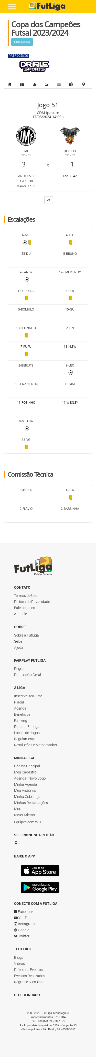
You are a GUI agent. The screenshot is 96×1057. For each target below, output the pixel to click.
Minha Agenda (25, 784)
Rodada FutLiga (26, 727)
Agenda (20, 708)
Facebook (24, 912)
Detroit (70, 151)
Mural (18, 809)
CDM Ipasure (48, 112)
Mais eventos (22, 42)
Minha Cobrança (27, 797)
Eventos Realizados (29, 976)
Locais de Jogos (27, 733)
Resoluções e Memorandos (35, 745)
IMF (26, 151)
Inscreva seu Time (28, 696)
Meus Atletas (24, 815)
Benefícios (22, 714)
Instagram (24, 924)
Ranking (20, 720)
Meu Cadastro (25, 772)
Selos (18, 641)
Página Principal (27, 766)
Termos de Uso (25, 596)
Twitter (21, 936)
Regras (19, 669)
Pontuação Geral (27, 675)
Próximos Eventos (28, 970)
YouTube (23, 918)
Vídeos (19, 964)
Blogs (18, 957)
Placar (19, 702)
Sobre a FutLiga (26, 635)
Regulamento (24, 739)
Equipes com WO (27, 822)
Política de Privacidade (32, 602)
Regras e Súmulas (28, 982)
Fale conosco (24, 608)
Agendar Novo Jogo (30, 778)
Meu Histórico (25, 790)
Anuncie (20, 614)
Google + (23, 930)
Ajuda (18, 647)
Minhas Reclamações (31, 803)
